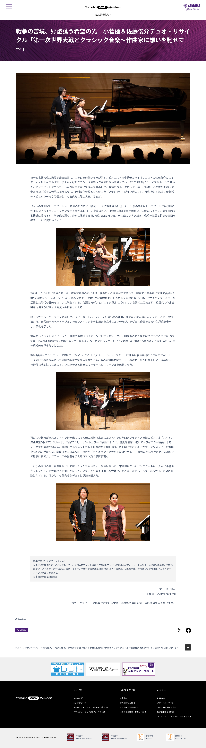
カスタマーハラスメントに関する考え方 (174, 716)
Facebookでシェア (188, 630)
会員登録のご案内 (127, 702)
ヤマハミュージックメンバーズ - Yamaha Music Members (103, 7)
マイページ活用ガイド (129, 707)
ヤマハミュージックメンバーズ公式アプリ (91, 707)
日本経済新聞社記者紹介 (45, 576)
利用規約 (161, 698)
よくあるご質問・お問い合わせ (133, 711)
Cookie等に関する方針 (166, 707)
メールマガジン (79, 698)
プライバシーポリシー (166, 702)
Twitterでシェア (179, 630)
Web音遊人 (22, 630)
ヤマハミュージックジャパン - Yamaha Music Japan (192, 7)
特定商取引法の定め (165, 711)
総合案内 (123, 698)
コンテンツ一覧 (30, 647)
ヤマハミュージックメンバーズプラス (89, 711)
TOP (17, 647)
